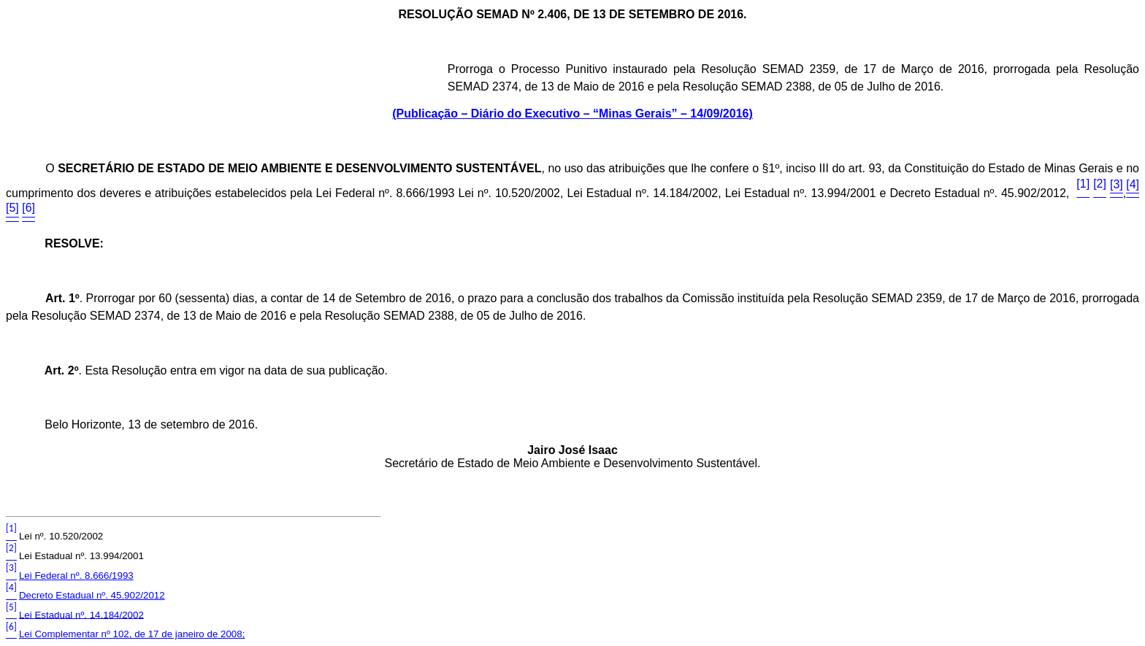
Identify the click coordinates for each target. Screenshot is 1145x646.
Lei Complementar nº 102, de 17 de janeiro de (132, 633)
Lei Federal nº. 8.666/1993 (76, 575)
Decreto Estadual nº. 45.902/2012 (92, 595)
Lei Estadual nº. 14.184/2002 (81, 614)
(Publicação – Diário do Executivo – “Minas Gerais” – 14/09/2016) (572, 113)
